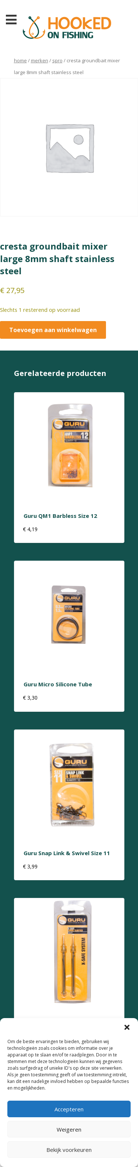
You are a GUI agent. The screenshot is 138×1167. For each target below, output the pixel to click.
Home (20, 60)
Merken (39, 60)
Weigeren (69, 1129)
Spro (57, 60)
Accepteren (69, 1109)
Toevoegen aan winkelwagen (53, 330)
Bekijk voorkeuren (69, 1149)
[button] (127, 1027)
